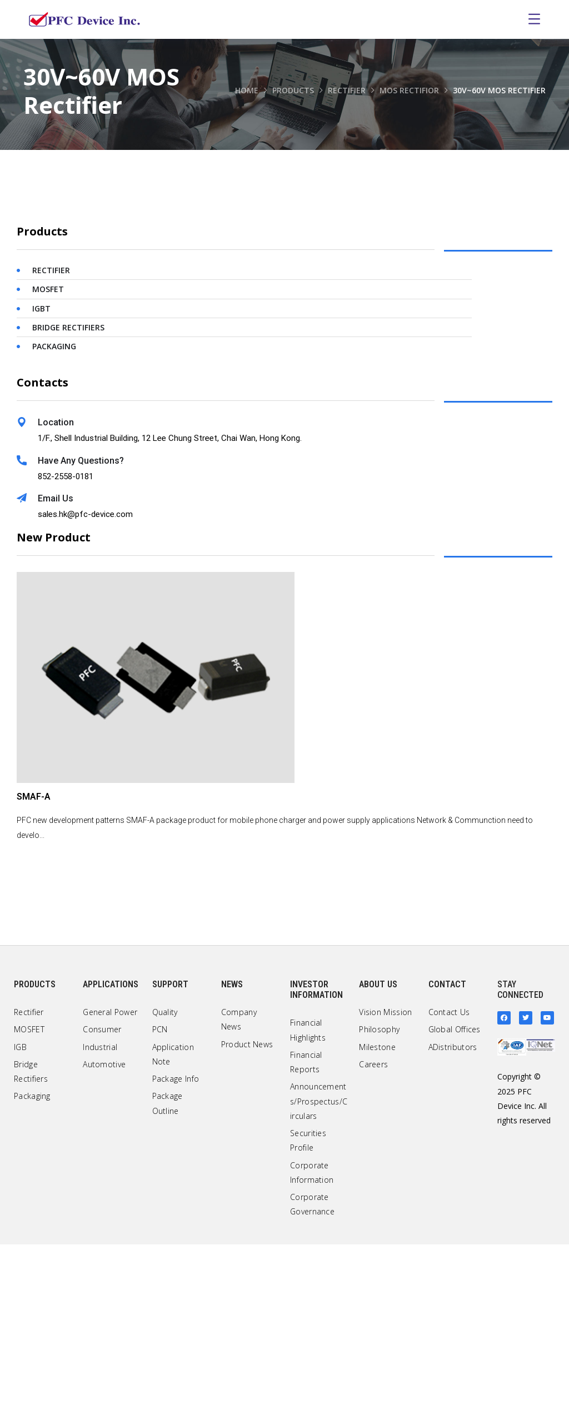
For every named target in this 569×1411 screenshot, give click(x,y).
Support (170, 1151)
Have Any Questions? (81, 627)
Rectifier (347, 90)
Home (246, 90)
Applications (110, 1151)
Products (293, 90)
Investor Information (316, 1156)
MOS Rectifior (409, 90)
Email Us (55, 665)
